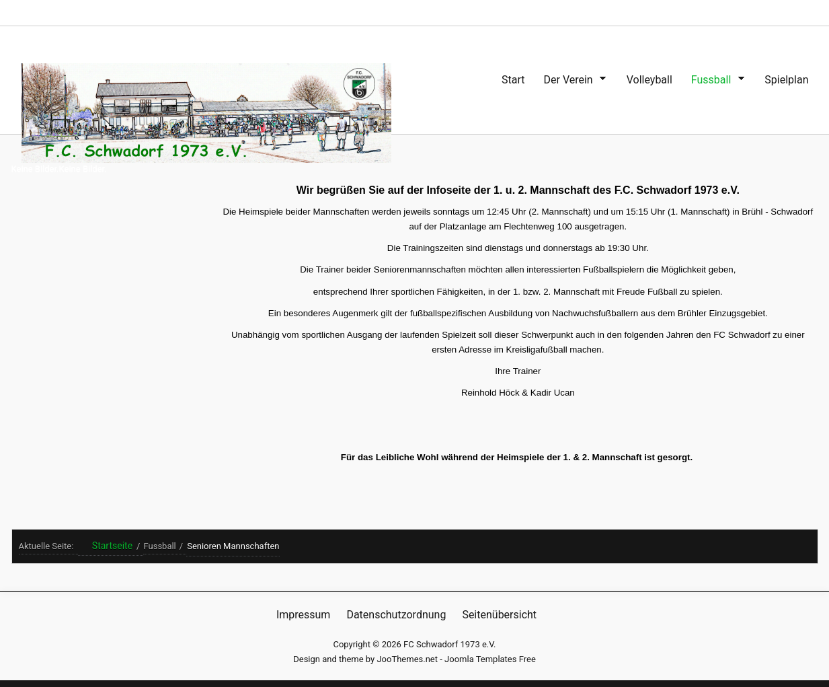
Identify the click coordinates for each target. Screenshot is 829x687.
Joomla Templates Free (490, 659)
